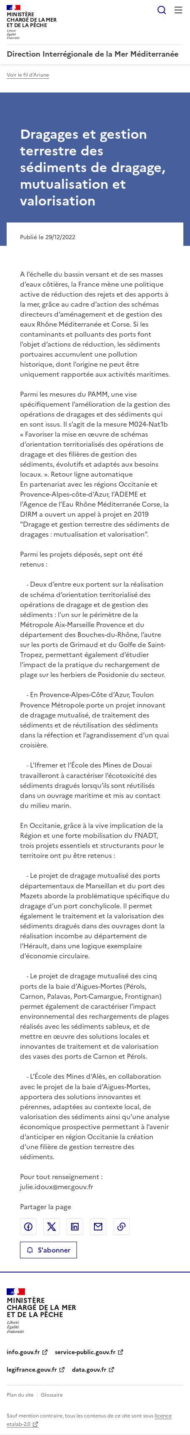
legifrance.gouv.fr (32, 1369)
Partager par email (98, 1226)
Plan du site (20, 1395)
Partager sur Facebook (28, 1226)
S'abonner (48, 1250)
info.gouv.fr (23, 1352)
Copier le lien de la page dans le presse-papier (121, 1226)
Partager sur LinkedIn (75, 1226)
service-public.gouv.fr (85, 1352)
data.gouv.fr (89, 1369)
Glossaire (52, 1395)
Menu (178, 10)
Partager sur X (51, 1226)
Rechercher (161, 10)
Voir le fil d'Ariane (28, 75)
